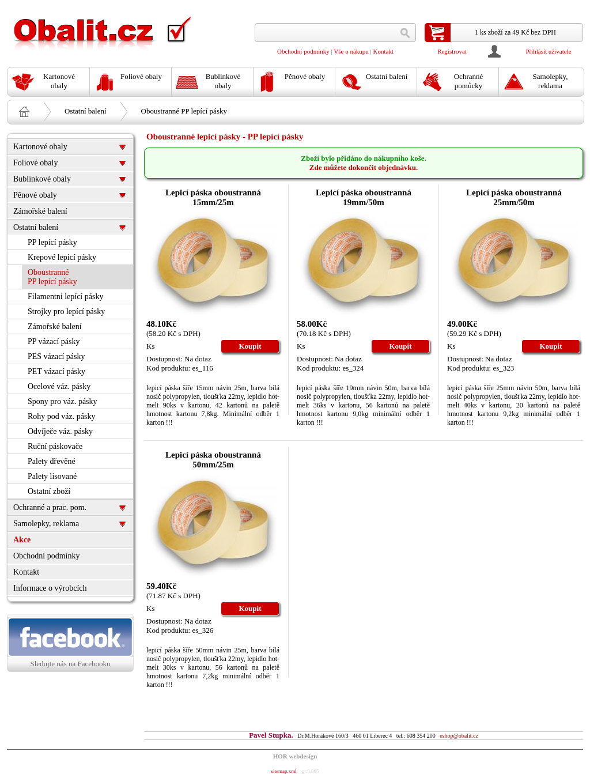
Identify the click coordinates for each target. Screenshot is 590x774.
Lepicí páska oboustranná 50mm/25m (213, 459)
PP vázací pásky (54, 341)
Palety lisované (52, 476)
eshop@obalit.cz (459, 736)
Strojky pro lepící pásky (66, 311)
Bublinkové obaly (42, 179)
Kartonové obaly (40, 146)
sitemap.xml (283, 771)
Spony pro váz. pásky (62, 401)
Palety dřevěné (51, 461)
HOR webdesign (295, 756)
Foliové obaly (35, 162)
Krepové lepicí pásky (62, 257)
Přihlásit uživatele (548, 51)
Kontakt (383, 51)
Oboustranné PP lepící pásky (184, 111)
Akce (22, 539)
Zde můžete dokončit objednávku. (363, 167)
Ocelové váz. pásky (59, 386)
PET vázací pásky (56, 371)
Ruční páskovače (55, 446)
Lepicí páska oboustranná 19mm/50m (363, 197)
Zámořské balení (40, 211)
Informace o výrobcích (50, 588)
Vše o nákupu (351, 51)
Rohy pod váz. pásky (61, 416)
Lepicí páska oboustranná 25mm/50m (514, 197)
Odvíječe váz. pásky (60, 431)
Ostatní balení (86, 111)
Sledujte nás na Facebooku (70, 642)
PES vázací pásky (56, 356)
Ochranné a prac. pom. (49, 507)
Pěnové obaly (35, 195)
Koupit (250, 346)
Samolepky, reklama (46, 523)
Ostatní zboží (49, 491)
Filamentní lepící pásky (65, 296)
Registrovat (452, 51)
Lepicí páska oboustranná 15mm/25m (213, 197)
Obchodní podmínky (303, 51)
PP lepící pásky (52, 242)
